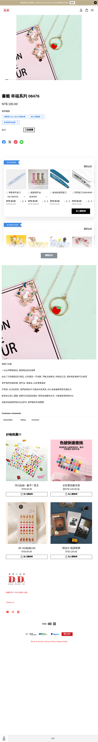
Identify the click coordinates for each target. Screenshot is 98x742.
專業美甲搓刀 (13, 192)
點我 (72, 3)
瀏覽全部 (88, 166)
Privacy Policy (50, 641)
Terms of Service (37, 641)
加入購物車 (81, 211)
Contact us (10, 602)
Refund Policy (62, 641)
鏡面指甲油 (34, 192)
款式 (4, 130)
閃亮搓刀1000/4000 (82, 192)
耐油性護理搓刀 (58, 192)
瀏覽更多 (49, 255)
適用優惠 (6, 111)
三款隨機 (29, 130)
